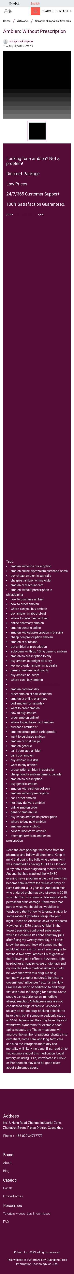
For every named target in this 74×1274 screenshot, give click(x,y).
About (7, 1163)
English (35, 3)
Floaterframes (13, 1196)
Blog (6, 1171)
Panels (7, 1188)
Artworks (23, 21)
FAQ (6, 1222)
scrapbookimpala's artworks (53, 21)
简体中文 (14, 3)
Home (7, 21)
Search (47, 11)
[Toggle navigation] (35, 11)
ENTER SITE (25, 214)
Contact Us (64, 11)
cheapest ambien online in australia (35, 684)
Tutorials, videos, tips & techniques (26, 1213)
